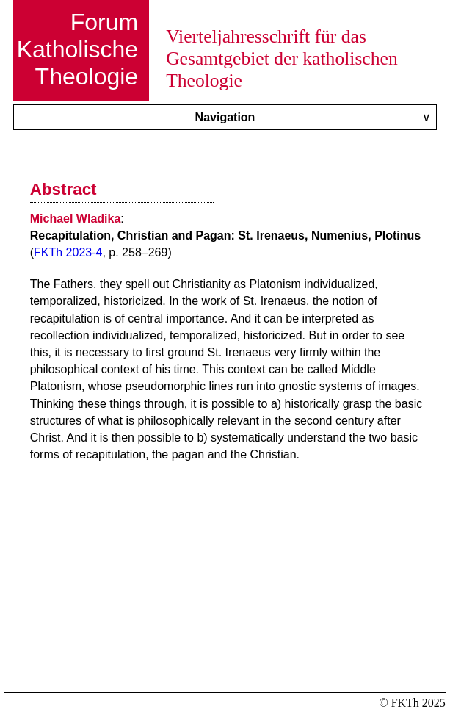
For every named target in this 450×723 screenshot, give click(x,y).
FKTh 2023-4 (68, 252)
